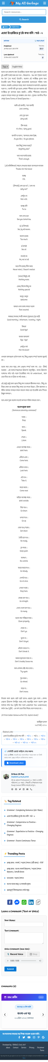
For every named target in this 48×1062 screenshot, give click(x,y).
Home (5, 27)
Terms (42, 1052)
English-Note (15, 27)
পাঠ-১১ (25, 742)
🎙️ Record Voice (15, 956)
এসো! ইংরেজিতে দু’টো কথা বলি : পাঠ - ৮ (19, 816)
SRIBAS (15, 1047)
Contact (16, 1049)
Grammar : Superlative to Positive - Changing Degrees (23, 833)
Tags (5, 66)
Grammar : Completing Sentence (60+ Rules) (23, 810)
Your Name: (24, 923)
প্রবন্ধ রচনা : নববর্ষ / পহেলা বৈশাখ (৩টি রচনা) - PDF (24, 862)
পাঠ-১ (29, 736)
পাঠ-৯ (43, 739)
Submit (10, 971)
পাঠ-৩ (43, 736)
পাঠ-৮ (36, 739)
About (8, 1049)
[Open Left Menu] (3, 3)
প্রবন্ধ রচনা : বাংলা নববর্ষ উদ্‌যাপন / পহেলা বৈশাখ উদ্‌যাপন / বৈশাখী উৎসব (22, 870)
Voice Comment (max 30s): (17, 951)
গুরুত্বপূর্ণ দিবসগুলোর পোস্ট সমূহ (16, 890)
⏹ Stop (33, 956)
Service (23, 1049)
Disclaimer (40, 1049)
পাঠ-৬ (22, 739)
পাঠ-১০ (17, 742)
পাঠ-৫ (15, 739)
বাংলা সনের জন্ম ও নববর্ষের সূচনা (17, 884)
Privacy (31, 1049)
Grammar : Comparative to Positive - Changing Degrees (20, 824)
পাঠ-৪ (8, 739)
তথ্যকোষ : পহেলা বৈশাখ (14, 878)
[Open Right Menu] (44, 3)
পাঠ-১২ (33, 742)
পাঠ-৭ (29, 739)
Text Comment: (24, 937)
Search (24, 19)
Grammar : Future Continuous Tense (20, 841)
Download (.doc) (15, 763)
